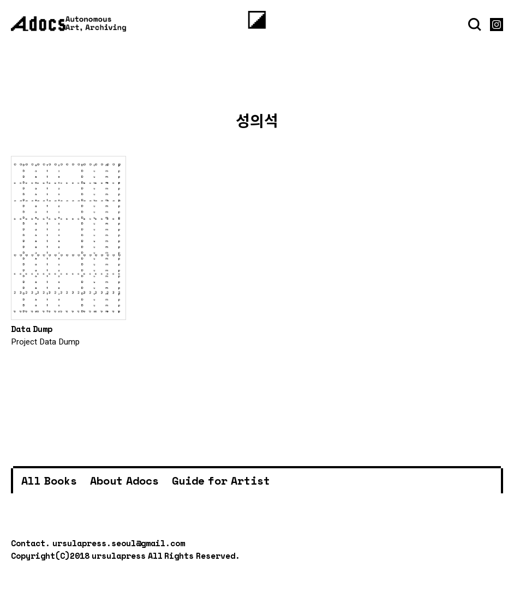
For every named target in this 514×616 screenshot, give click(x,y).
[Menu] (257, 20)
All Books (49, 480)
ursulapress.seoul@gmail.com (118, 543)
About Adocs (124, 480)
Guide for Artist (221, 480)
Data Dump (31, 329)
